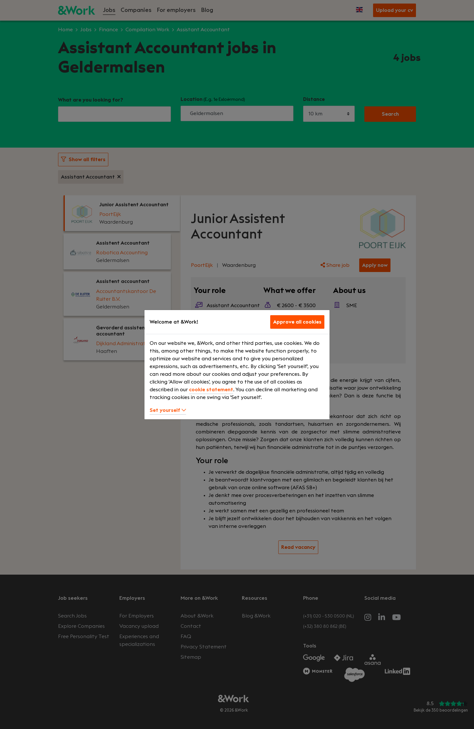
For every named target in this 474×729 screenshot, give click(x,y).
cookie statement (211, 389)
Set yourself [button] (168, 410)
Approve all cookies (297, 322)
